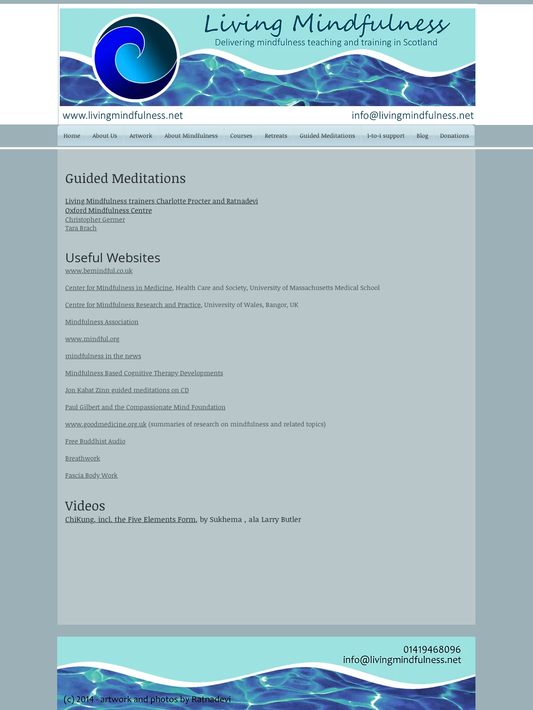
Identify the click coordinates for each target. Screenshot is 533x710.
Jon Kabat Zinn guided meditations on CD (127, 389)
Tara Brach (81, 227)
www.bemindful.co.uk (99, 270)
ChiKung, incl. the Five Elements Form (130, 519)
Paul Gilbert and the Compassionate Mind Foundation (145, 407)
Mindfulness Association (102, 321)
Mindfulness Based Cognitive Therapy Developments (144, 372)
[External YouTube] (130, 582)
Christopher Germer (95, 219)
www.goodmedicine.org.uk (106, 424)
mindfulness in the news (103, 355)
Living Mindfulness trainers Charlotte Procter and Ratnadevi (161, 201)
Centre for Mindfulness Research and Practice (133, 304)
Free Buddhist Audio (95, 441)
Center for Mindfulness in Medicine (118, 287)
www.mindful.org (92, 338)
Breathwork (82, 458)
